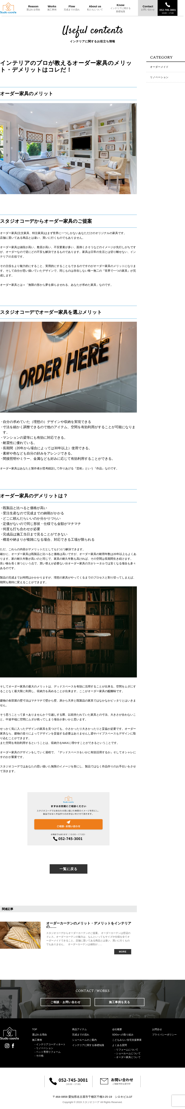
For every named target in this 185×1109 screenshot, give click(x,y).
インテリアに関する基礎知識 (88, 1045)
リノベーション (159, 77)
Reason (33, 8)
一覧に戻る (68, 869)
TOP (34, 1029)
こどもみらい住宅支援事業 (127, 1039)
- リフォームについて (126, 1049)
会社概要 (117, 1029)
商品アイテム (79, 1029)
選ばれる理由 (39, 1034)
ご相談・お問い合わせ (65, 1002)
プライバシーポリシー (164, 1034)
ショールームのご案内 (84, 1039)
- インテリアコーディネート (50, 1044)
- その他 (39, 1055)
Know (120, 8)
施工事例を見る (119, 1002)
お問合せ (157, 1029)
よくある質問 (119, 1045)
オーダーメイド (159, 66)
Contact (148, 8)
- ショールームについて (128, 1053)
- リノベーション (44, 1048)
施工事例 (37, 1039)
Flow (72, 8)
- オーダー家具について (128, 1057)
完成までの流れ (80, 1034)
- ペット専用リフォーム (48, 1051)
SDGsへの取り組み (122, 1034)
